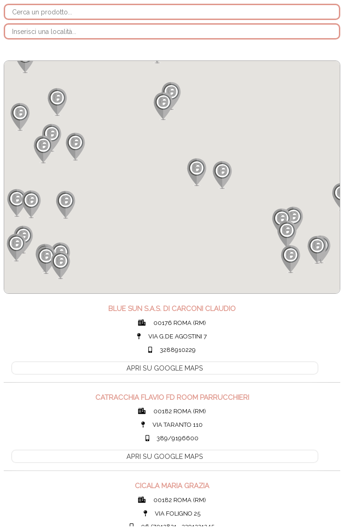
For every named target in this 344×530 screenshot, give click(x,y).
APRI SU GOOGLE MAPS (164, 368)
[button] (286, 234)
